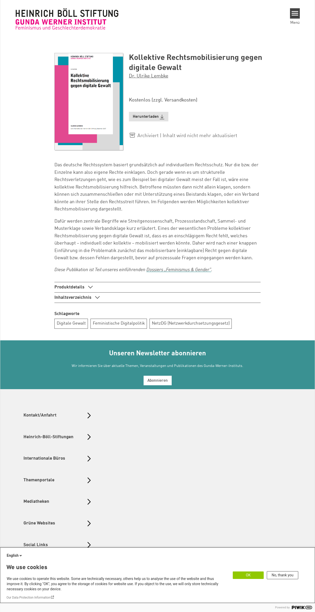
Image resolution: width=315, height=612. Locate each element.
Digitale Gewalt (71, 323)
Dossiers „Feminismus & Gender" (178, 270)
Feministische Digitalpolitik (119, 323)
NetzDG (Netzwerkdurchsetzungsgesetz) (191, 323)
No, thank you (283, 575)
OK (248, 575)
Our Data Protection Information (28, 597)
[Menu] (295, 13)
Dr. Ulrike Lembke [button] (148, 76)
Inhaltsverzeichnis (73, 297)
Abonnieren (157, 381)
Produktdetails (70, 287)
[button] (149, 116)
